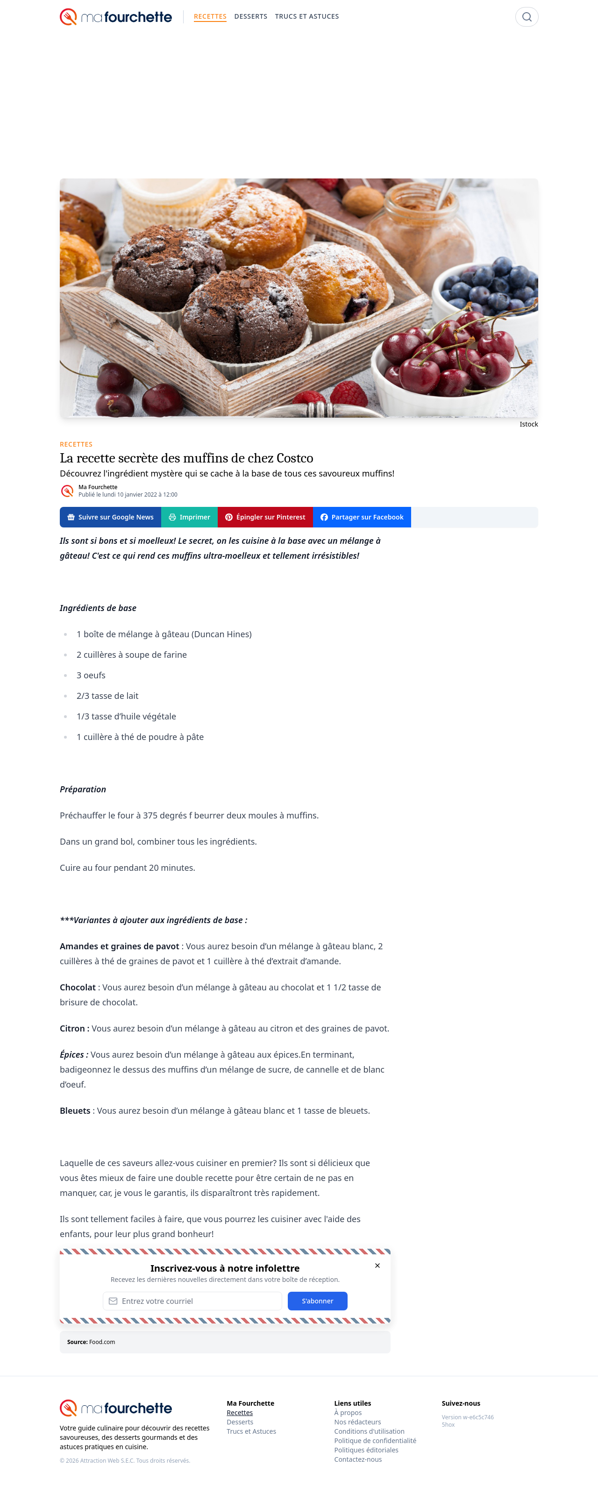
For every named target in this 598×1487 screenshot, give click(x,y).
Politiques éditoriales (367, 1449)
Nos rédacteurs (358, 1421)
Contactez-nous (358, 1459)
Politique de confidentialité (376, 1440)
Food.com (102, 1342)
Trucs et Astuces (251, 1431)
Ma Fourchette (97, 487)
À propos (348, 1412)
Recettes (240, 1412)
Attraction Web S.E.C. (107, 1461)
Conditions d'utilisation (370, 1431)
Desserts (240, 1421)
